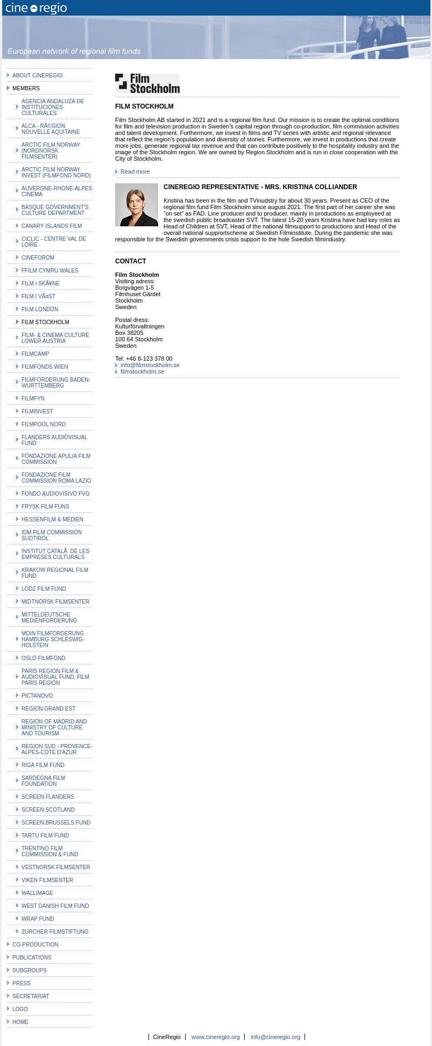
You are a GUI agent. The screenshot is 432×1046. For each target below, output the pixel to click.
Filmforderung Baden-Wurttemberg (56, 383)
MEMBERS (26, 88)
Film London (40, 309)
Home (20, 1022)
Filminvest (37, 411)
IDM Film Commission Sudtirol (52, 535)
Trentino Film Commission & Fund (50, 851)
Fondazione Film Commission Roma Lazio (56, 478)
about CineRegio (37, 75)
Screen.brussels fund (56, 823)
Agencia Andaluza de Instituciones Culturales (53, 107)
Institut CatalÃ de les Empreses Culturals (55, 554)
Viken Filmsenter (47, 880)
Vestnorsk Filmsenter (56, 867)
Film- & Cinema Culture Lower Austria (55, 338)
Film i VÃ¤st (38, 296)
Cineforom (38, 258)
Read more (135, 171)
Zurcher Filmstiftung (55, 932)
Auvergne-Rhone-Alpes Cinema (57, 191)
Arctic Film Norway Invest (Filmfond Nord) (56, 172)
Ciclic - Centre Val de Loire (54, 242)
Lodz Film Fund (44, 589)
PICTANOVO (37, 696)
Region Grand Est (49, 709)
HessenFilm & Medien (52, 519)
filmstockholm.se (142, 371)
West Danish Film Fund (55, 906)
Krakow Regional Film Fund (55, 573)
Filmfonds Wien (45, 367)
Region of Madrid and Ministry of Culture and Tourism (54, 727)
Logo (20, 1009)
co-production (35, 945)
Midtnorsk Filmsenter (55, 602)
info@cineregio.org (276, 1037)
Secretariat (30, 996)
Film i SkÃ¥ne (41, 283)
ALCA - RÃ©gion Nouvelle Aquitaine (51, 129)
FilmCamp (35, 354)
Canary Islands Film (52, 226)
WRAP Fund (38, 919)
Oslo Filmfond (44, 658)
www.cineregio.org (216, 1037)
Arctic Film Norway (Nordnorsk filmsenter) (51, 151)
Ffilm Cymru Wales (50, 271)
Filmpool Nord (44, 424)
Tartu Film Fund (45, 836)
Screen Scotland (48, 810)
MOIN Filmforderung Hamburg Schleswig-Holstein (53, 639)
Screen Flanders (48, 797)
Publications (32, 958)
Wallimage (37, 893)
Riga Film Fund (43, 765)
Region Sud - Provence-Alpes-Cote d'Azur (57, 749)
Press (21, 983)
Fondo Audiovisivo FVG (56, 494)
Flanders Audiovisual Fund (55, 440)
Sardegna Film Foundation (43, 781)
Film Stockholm (45, 322)
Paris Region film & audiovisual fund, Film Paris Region (55, 677)
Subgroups (29, 970)
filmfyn (33, 399)
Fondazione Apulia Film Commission (56, 459)
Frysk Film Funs (45, 507)
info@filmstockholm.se (150, 365)
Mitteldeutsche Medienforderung (49, 618)
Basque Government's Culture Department (55, 210)
